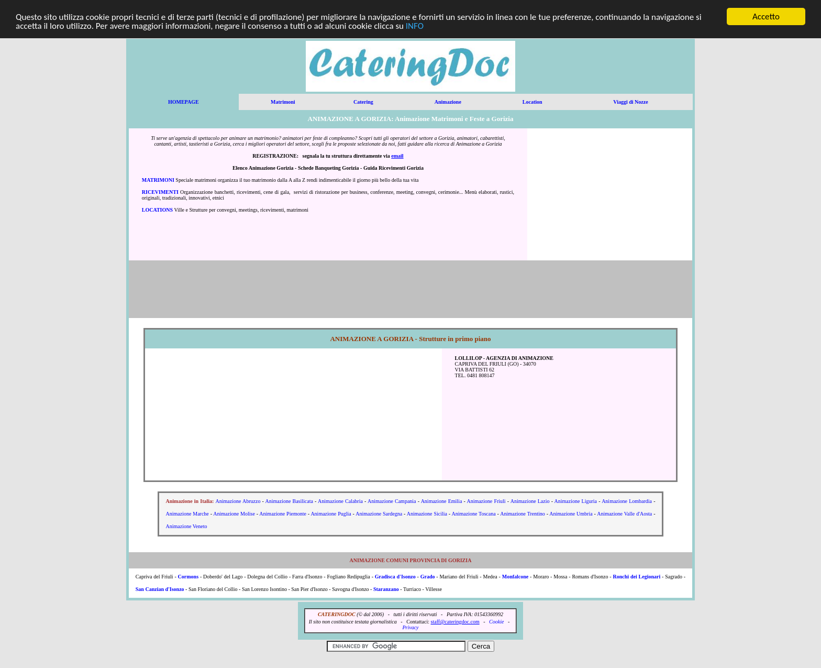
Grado (427, 576)
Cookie (496, 622)
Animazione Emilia (441, 501)
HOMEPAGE (183, 102)
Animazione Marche (187, 514)
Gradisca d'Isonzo (395, 576)
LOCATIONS (157, 210)
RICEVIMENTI (160, 192)
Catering (363, 102)
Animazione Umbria (570, 514)
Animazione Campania (392, 501)
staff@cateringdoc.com (455, 622)
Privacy (410, 627)
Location (532, 102)
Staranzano (386, 589)
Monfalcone (516, 576)
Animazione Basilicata (289, 501)
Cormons (188, 576)
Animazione (448, 102)
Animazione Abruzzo (238, 501)
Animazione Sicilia (427, 514)
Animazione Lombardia (627, 501)
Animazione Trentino (522, 514)
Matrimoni (283, 102)
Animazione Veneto (186, 526)
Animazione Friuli (486, 501)
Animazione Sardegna (379, 514)
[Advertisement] (610, 194)
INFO (415, 25)
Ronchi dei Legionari (637, 576)
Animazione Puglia (330, 514)
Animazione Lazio (530, 501)
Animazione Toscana (473, 514)
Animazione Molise (234, 514)
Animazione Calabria (340, 501)
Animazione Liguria (575, 501)
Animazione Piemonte (282, 514)
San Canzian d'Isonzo (160, 589)
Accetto (766, 16)
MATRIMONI (158, 180)
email (397, 156)
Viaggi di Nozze (630, 102)
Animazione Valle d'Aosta (624, 514)
